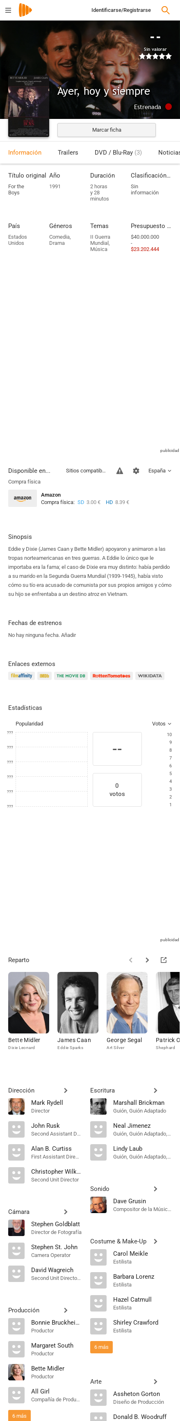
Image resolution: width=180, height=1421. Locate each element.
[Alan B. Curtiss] (56, 1148)
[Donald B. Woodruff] (142, 1416)
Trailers (68, 152)
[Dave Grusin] (142, 1201)
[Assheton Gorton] (142, 1393)
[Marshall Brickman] (142, 1102)
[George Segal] (131, 1017)
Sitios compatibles (86, 471)
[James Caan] (82, 1017)
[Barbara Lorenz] (142, 1276)
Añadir (68, 635)
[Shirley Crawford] (142, 1322)
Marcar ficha (106, 130)
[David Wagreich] (56, 1270)
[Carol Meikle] (142, 1253)
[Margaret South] (56, 1345)
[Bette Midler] (32, 1017)
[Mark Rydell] (56, 1102)
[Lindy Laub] (142, 1148)
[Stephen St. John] (56, 1247)
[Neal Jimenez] (142, 1125)
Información (24, 152)
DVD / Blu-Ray (118, 152)
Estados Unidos (17, 240)
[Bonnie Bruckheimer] (56, 1322)
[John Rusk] (56, 1125)
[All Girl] (56, 1391)
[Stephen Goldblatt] (56, 1224)
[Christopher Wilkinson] (56, 1171)
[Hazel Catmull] (142, 1299)
